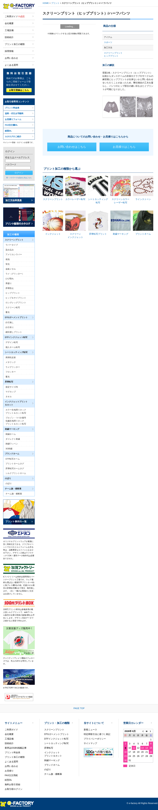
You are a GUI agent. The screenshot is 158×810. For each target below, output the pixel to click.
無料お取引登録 (12, 784)
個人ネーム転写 (13, 347)
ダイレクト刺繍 (13, 439)
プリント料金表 (12, 108)
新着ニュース (90, 729)
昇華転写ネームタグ (15, 468)
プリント (55, 3)
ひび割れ (10, 278)
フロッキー (11, 372)
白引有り (10, 327)
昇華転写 (48, 748)
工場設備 (9, 30)
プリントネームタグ (15, 463)
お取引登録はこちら (19, 90)
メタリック (11, 362)
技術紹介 (9, 37)
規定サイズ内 (12, 387)
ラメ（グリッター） (15, 274)
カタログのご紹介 (13, 136)
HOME (46, 3)
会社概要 (9, 23)
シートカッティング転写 (56, 743)
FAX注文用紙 (11, 775)
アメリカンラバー (14, 254)
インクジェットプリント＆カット (53, 754)
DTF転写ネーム (13, 459)
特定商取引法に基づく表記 (97, 734)
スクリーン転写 (13, 307)
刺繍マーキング (52, 760)
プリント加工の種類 (15, 44)
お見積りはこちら (124, 146)
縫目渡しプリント (14, 332)
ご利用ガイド (15, 16)
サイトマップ (90, 743)
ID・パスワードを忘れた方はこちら (19, 178)
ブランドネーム (52, 765)
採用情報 (9, 51)
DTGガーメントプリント (56, 734)
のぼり (9, 483)
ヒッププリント (13, 293)
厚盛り (9, 283)
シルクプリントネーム (16, 473)
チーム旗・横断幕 (14, 494)
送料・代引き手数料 (14, 113)
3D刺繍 (9, 448)
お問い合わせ (11, 58)
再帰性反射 (11, 357)
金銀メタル (11, 269)
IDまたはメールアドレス (17, 157)
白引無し (10, 322)
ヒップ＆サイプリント (16, 298)
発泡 (8, 259)
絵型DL (8, 131)
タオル (9, 396)
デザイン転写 (12, 342)
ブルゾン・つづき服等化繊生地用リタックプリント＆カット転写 (16, 421)
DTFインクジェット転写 (56, 738)
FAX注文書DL (11, 125)
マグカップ (11, 391)
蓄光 (8, 312)
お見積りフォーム (13, 119)
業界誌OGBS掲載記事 (16, 748)
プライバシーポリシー (95, 738)
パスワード (10, 164)
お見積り (9, 770)
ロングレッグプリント (16, 302)
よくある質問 (11, 65)
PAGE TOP (79, 708)
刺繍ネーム (11, 434)
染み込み (10, 250)
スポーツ (108, 42)
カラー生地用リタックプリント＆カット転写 (16, 411)
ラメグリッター (13, 367)
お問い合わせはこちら (72, 146)
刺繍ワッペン (12, 444)
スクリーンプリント (113, 53)
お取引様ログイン (13, 789)
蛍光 (8, 264)
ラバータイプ (12, 245)
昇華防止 (10, 288)
